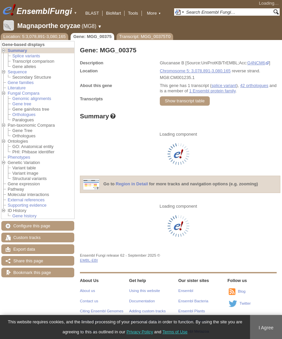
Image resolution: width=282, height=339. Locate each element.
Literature (17, 87)
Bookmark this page (32, 272)
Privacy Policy (140, 331)
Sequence (17, 71)
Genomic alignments (31, 98)
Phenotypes (19, 157)
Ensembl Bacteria (193, 301)
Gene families (21, 82)
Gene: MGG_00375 (92, 36)
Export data (24, 249)
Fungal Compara (23, 93)
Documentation (142, 301)
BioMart (113, 13)
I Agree (266, 327)
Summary (17, 50)
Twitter (245, 303)
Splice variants (26, 55)
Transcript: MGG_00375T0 (144, 36)
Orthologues (24, 114)
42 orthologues (254, 85)
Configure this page (31, 225)
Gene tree (21, 103)
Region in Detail (132, 184)
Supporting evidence (27, 205)
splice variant (223, 85)
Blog (241, 291)
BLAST (92, 13)
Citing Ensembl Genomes (102, 311)
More (154, 13)
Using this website (144, 291)
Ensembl (185, 291)
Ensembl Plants (191, 311)
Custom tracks (27, 237)
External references (26, 199)
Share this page (28, 260)
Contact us (89, 301)
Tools (133, 13)
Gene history (24, 215)
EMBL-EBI (89, 260)
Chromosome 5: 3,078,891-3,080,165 (195, 70)
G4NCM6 (256, 62)
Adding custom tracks (147, 311)
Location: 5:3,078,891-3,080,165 (34, 36)
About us (87, 291)
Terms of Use (174, 331)
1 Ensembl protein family (212, 90)
